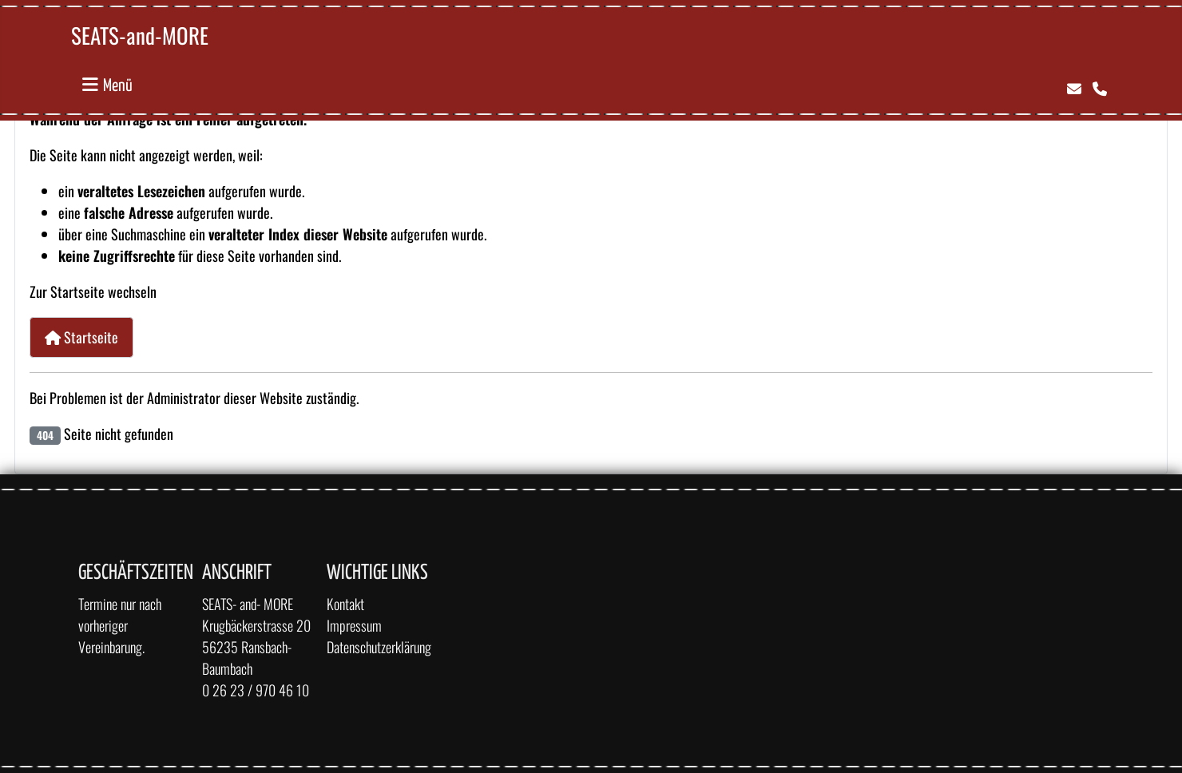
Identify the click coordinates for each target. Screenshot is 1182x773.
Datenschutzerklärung (379, 646)
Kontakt (345, 603)
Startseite (81, 337)
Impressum (354, 625)
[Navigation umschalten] (107, 84)
